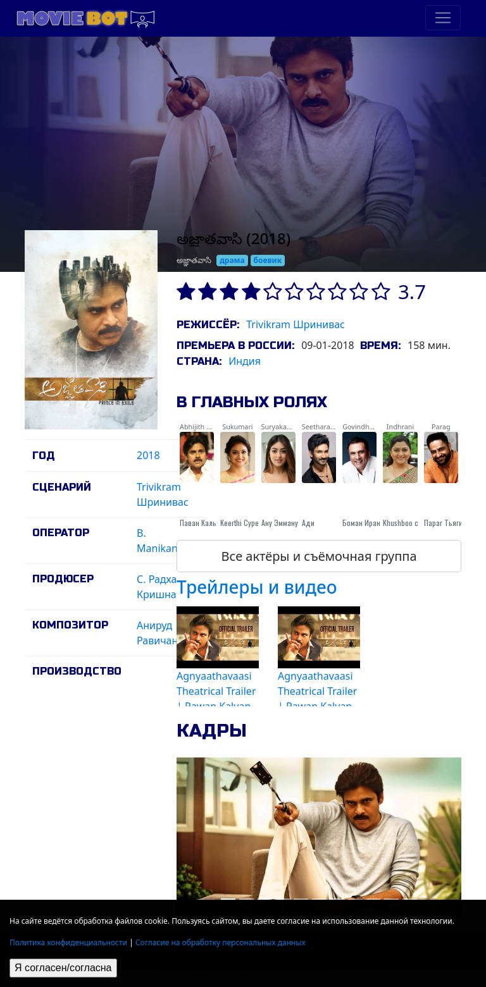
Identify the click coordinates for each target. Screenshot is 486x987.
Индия (244, 361)
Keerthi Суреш (241, 522)
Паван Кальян (202, 522)
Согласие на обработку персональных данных (220, 942)
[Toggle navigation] (443, 17)
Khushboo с (400, 522)
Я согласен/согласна (63, 967)
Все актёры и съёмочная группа (318, 556)
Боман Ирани (363, 522)
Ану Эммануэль (285, 522)
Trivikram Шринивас (295, 324)
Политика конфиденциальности (68, 942)
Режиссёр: (208, 325)
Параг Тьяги (443, 522)
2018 (148, 455)
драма (232, 260)
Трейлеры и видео (257, 587)
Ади (308, 522)
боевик (268, 260)
